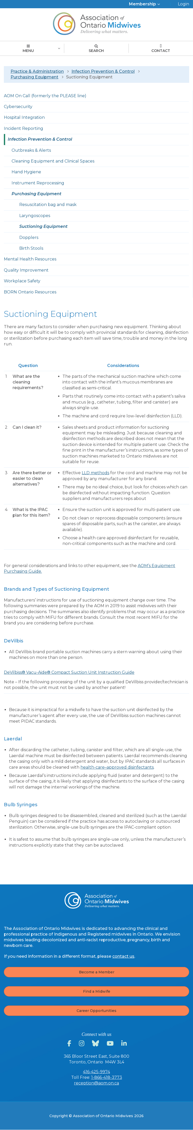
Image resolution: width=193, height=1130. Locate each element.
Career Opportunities (96, 1010)
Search (96, 48)
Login (183, 4)
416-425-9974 (96, 1071)
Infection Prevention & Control (103, 71)
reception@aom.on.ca (96, 1083)
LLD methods (95, 472)
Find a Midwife (96, 991)
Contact (160, 48)
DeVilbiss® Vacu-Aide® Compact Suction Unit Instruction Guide (69, 672)
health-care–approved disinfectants (117, 767)
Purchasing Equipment (34, 77)
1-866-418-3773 (106, 1077)
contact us (123, 956)
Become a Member (96, 972)
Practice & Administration (37, 71)
